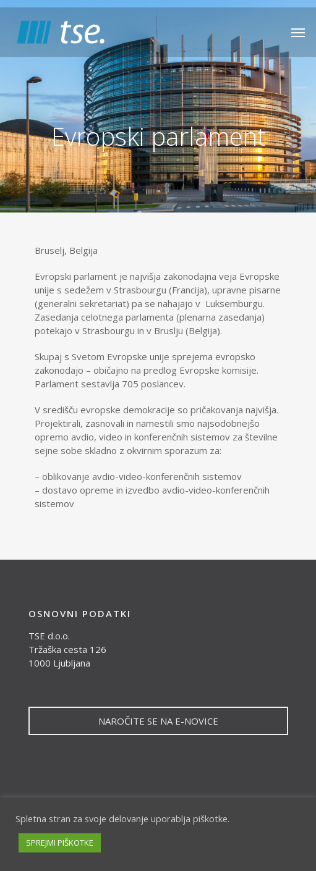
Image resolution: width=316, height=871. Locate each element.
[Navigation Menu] (298, 32)
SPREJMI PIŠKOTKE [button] (59, 842)
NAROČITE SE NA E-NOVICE (158, 721)
